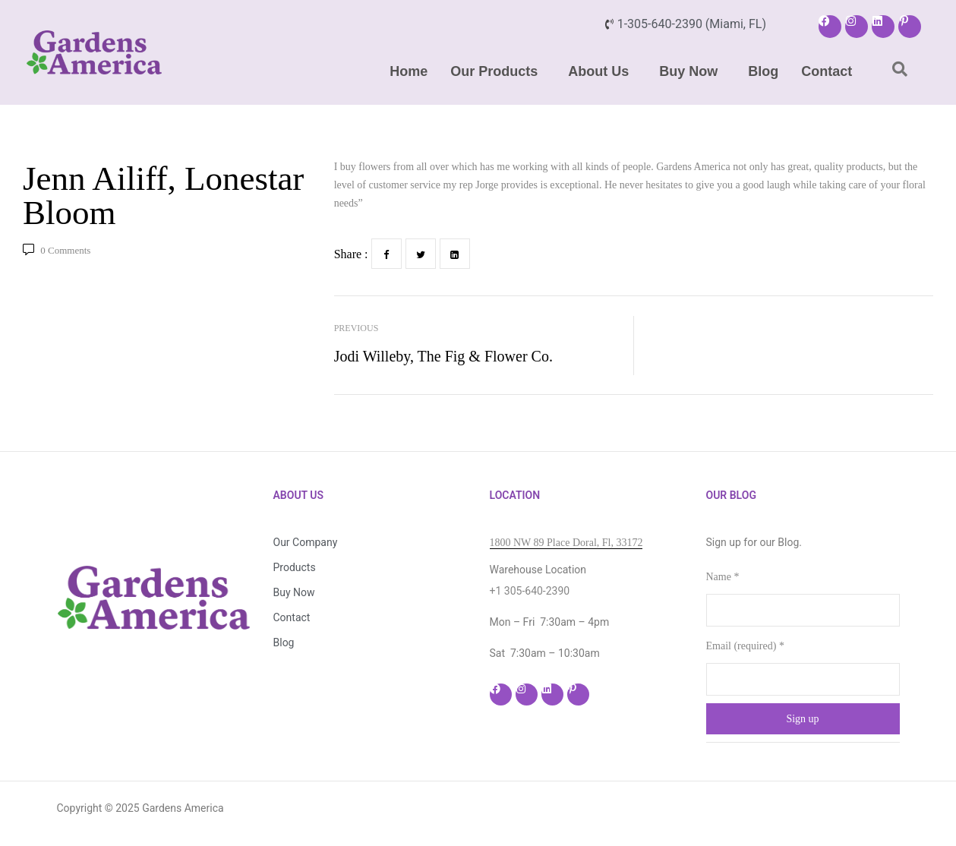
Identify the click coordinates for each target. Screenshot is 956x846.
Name (723, 576)
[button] (498, 71)
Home (409, 71)
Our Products (494, 71)
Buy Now (688, 71)
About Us (598, 71)
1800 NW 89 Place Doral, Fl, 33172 (566, 542)
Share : (351, 254)
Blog (763, 71)
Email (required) (745, 646)
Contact (826, 71)
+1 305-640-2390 (530, 591)
